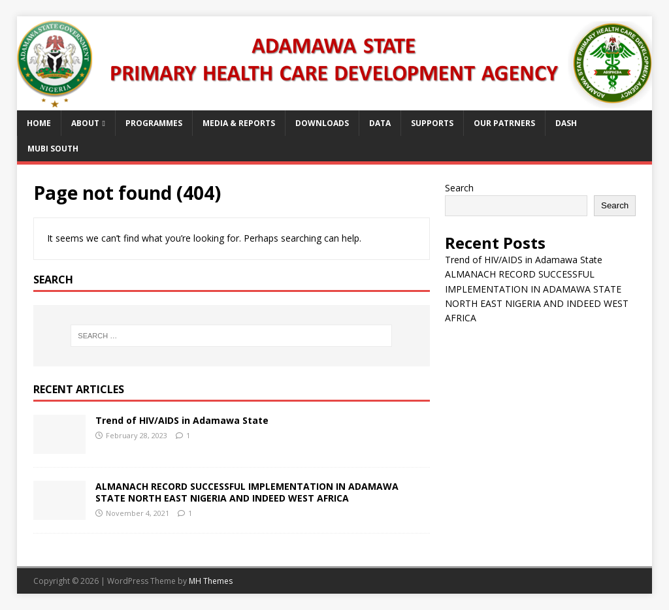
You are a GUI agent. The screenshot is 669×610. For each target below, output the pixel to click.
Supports (432, 123)
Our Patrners (504, 123)
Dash (566, 123)
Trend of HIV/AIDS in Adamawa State (182, 420)
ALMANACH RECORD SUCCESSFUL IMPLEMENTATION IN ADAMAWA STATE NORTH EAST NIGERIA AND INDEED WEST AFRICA (247, 492)
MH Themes (211, 580)
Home (39, 123)
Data (380, 123)
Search (459, 188)
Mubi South (52, 148)
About (85, 123)
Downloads (322, 123)
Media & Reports (239, 123)
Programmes (153, 123)
